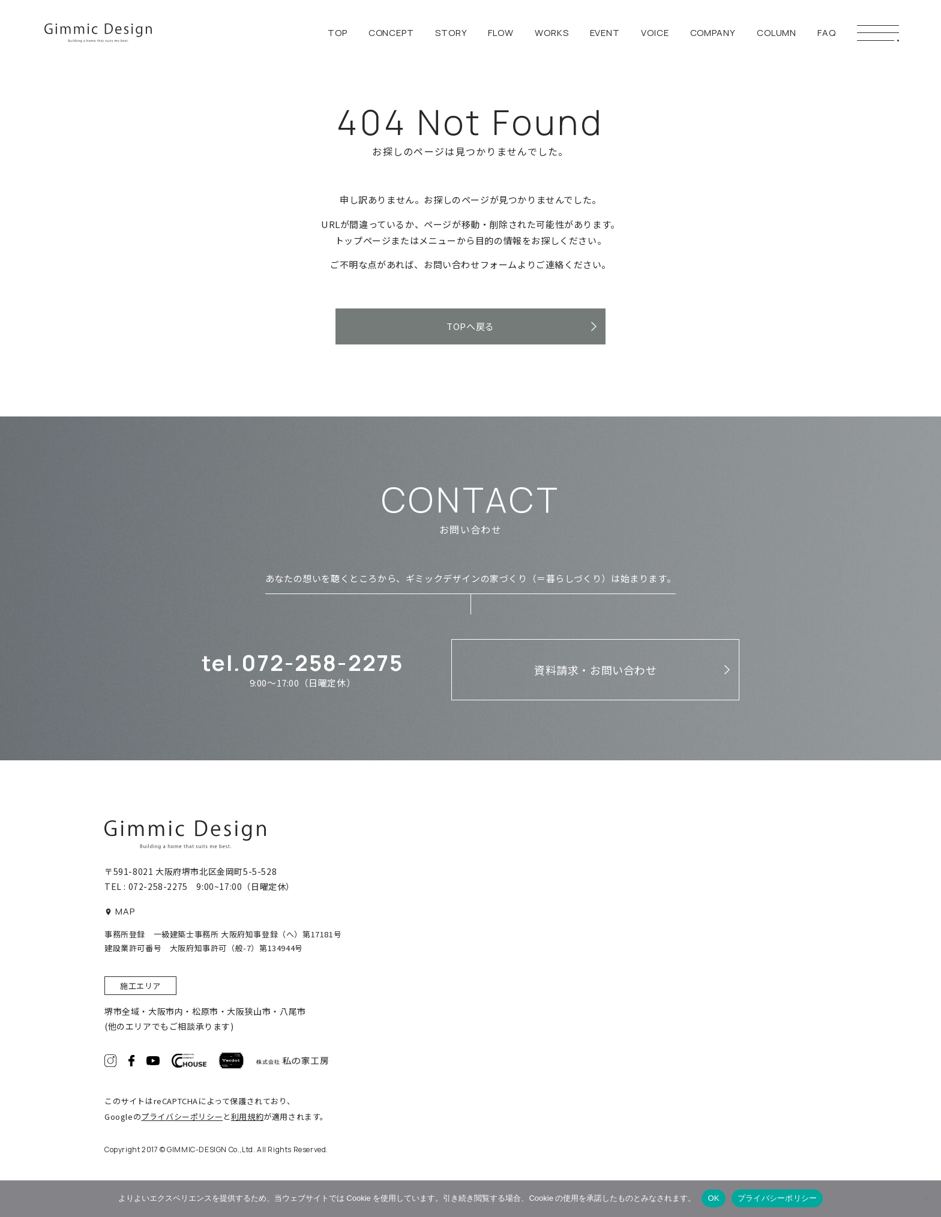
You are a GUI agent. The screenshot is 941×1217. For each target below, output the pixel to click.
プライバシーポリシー (182, 1116)
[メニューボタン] (878, 33)
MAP (120, 911)
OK (713, 1198)
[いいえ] (926, 1198)
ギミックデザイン (98, 33)
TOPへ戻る (470, 326)
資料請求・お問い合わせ (595, 670)
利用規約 (247, 1116)
